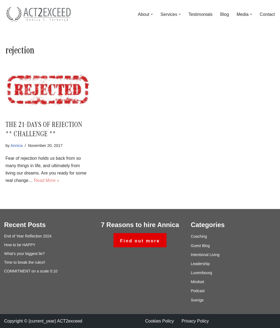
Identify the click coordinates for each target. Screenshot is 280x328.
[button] (152, 14)
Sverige (197, 300)
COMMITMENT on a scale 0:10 (30, 271)
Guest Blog (200, 245)
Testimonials (200, 14)
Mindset (197, 282)
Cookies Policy (159, 321)
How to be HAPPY (19, 245)
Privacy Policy (195, 321)
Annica (16, 145)
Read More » (46, 180)
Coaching (199, 236)
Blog (224, 14)
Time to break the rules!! (24, 262)
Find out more (140, 241)
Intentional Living (205, 254)
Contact (267, 14)
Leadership (200, 264)
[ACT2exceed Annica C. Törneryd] (38, 14)
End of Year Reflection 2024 (28, 236)
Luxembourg (201, 273)
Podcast (198, 291)
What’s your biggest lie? (24, 253)
